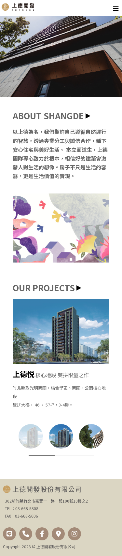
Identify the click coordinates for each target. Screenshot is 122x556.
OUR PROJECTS (44, 287)
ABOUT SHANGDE (48, 115)
